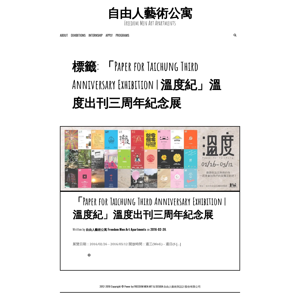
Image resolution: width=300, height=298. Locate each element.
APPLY (109, 35)
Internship (96, 35)
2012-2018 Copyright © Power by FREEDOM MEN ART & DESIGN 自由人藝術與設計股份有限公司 (150, 286)
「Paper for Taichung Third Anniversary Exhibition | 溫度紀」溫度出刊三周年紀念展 (149, 208)
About (64, 35)
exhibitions (78, 35)
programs (122, 35)
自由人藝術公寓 (150, 13)
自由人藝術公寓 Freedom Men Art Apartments (116, 229)
